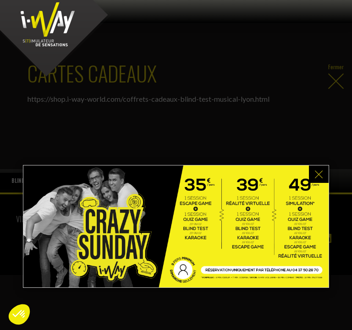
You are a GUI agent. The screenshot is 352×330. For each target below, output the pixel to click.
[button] (19, 314)
